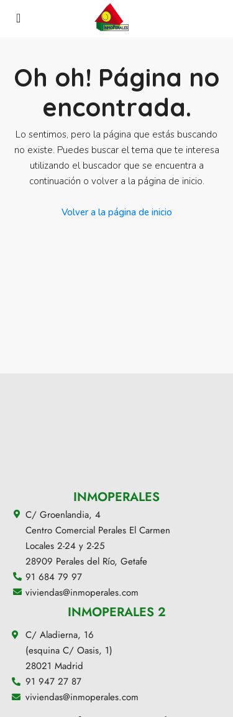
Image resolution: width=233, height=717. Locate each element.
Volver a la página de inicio (117, 212)
